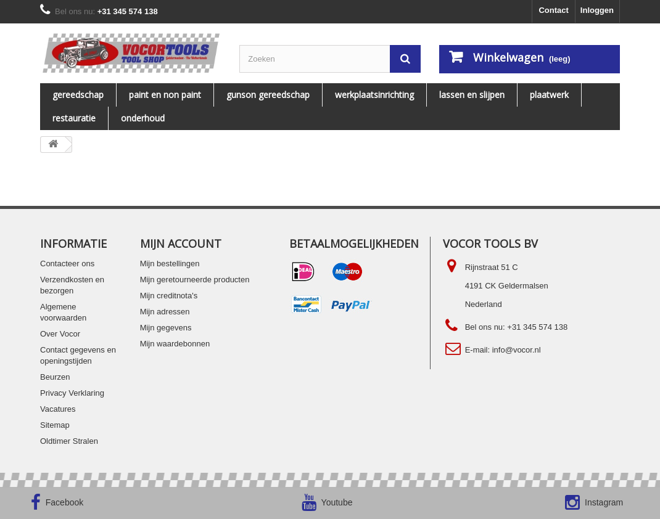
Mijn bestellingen (170, 263)
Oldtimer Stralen (69, 441)
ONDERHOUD (143, 118)
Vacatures (58, 409)
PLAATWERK (549, 94)
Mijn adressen (165, 311)
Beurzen (55, 377)
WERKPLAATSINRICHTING (374, 94)
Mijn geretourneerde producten (195, 279)
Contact (553, 10)
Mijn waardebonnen (175, 343)
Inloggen (597, 10)
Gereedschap (78, 94)
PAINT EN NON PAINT (165, 94)
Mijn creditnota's (169, 295)
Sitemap (55, 425)
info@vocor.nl (516, 349)
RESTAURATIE (74, 118)
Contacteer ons (67, 263)
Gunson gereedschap (268, 94)
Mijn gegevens (166, 327)
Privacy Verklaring (72, 393)
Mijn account (180, 243)
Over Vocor (60, 333)
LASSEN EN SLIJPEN (472, 94)
